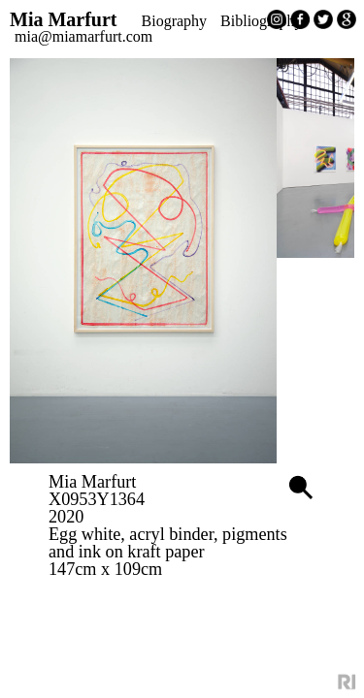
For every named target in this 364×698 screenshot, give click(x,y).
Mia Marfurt (108, 20)
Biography (219, 23)
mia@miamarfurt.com (198, 37)
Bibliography (89, 37)
